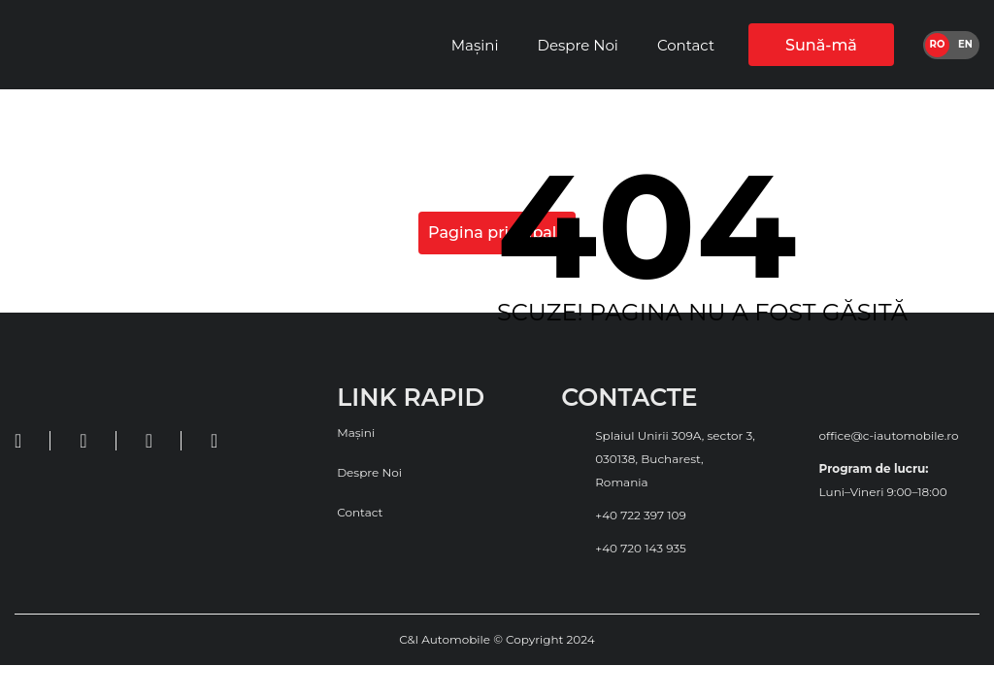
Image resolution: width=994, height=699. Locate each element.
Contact (685, 45)
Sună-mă (821, 45)
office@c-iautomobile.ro (889, 435)
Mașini (475, 45)
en (965, 44)
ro (937, 44)
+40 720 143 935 (640, 548)
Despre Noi (578, 45)
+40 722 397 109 (640, 515)
